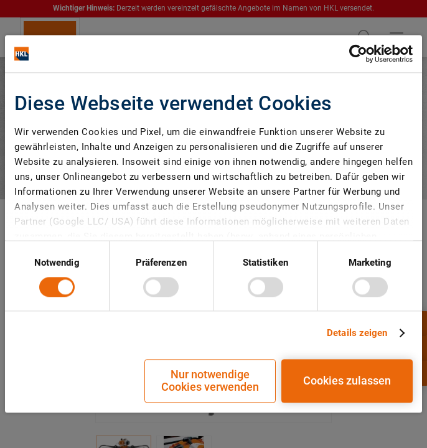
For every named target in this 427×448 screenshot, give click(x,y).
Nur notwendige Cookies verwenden (210, 381)
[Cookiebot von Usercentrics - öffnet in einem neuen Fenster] (358, 53)
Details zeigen (357, 332)
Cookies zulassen (347, 381)
